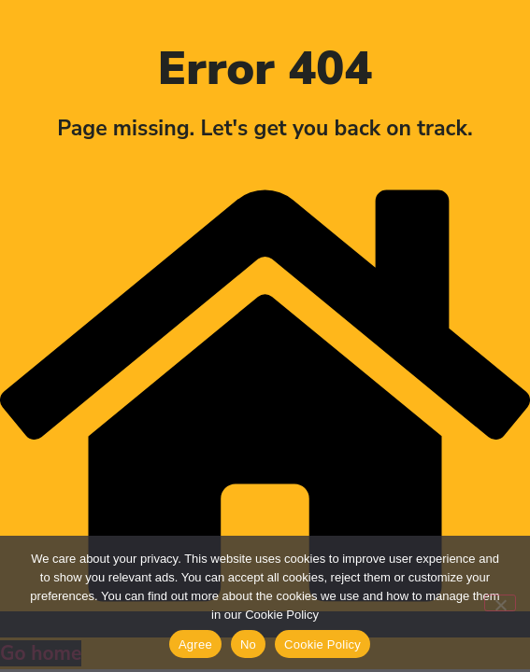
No (248, 644)
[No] (500, 603)
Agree (195, 644)
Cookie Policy (322, 644)
